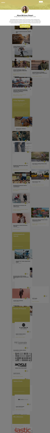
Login (41, 1)
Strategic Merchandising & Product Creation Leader (25, 16)
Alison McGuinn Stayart (25, 15)
